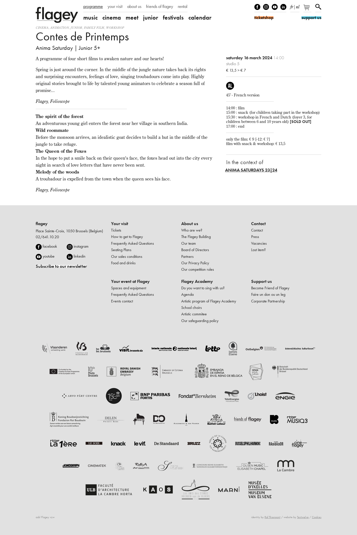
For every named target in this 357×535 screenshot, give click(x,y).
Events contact (122, 301)
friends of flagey (159, 6)
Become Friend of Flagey (270, 288)
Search (318, 7)
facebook (50, 246)
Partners (187, 256)
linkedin (80, 256)
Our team (188, 243)
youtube (49, 256)
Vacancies (259, 243)
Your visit (119, 223)
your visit (115, 6)
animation (59, 28)
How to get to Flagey (127, 236)
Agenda (187, 294)
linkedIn (283, 7)
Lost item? (258, 249)
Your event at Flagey (130, 281)
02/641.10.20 (47, 236)
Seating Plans (121, 249)
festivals (173, 17)
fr (291, 6)
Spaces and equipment (128, 288)
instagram (81, 246)
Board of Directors (195, 249)
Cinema (42, 28)
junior (150, 17)
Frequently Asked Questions (132, 243)
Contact (258, 223)
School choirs (191, 307)
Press (255, 236)
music (90, 17)
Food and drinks (123, 263)
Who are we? (191, 230)
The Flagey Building (196, 236)
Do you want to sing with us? (203, 288)
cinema (111, 17)
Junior (76, 28)
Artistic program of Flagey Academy (208, 301)
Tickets (116, 230)
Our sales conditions (126, 256)
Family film (94, 28)
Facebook (257, 7)
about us (134, 6)
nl (297, 6)
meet (132, 17)
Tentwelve (303, 517)
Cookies (316, 517)
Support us (261, 281)
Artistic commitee (194, 314)
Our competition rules (197, 269)
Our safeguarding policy (199, 320)
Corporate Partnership (268, 301)
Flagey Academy (197, 281)
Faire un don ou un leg (268, 294)
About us (189, 223)
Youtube (275, 7)
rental (182, 6)
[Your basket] (307, 9)
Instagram (266, 7)
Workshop (115, 28)
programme (93, 6)
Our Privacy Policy (195, 263)
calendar (199, 17)
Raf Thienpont (272, 517)
